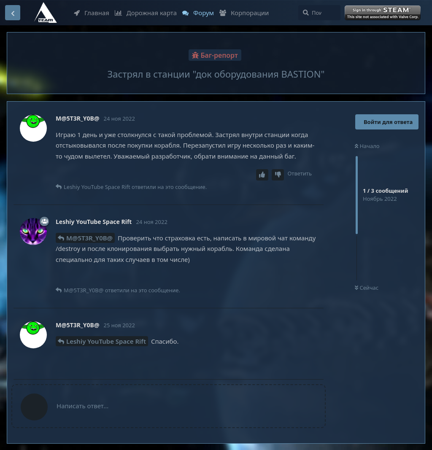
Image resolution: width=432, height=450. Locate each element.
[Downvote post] (278, 175)
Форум (198, 12)
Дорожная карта (146, 12)
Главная (91, 12)
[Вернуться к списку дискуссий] (12, 12)
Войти (383, 13)
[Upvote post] (262, 175)
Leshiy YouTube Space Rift (106, 341)
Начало (367, 146)
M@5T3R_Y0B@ (89, 238)
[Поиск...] (319, 12)
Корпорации (244, 12)
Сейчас (366, 287)
